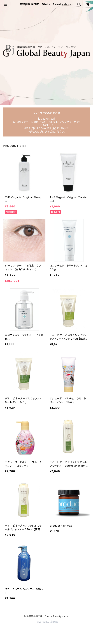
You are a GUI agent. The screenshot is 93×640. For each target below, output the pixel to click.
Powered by (46, 622)
